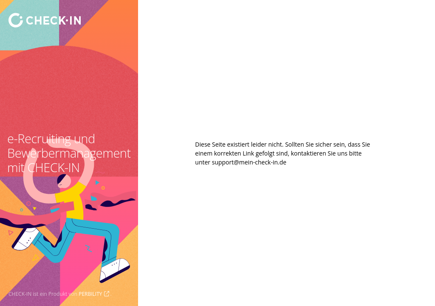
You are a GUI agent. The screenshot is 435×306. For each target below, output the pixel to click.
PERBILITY (90, 294)
